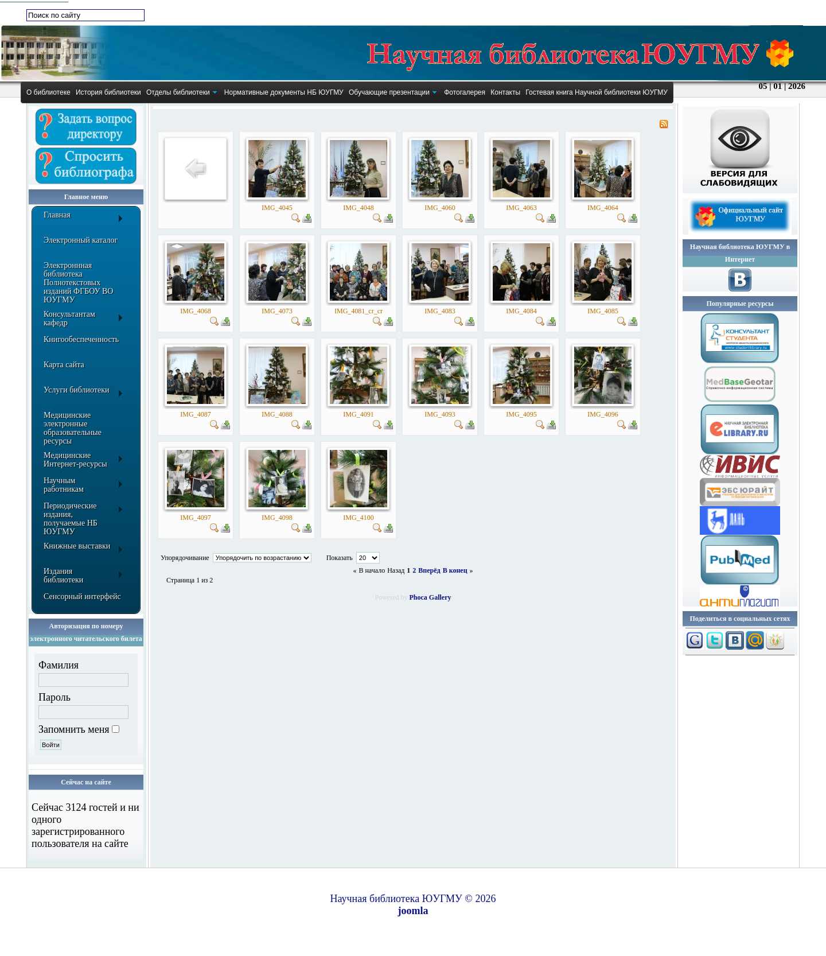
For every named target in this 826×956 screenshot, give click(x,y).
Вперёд (429, 570)
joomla (413, 910)
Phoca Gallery (430, 597)
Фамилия (58, 665)
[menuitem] (48, 92)
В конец (455, 570)
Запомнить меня (74, 729)
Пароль (54, 697)
